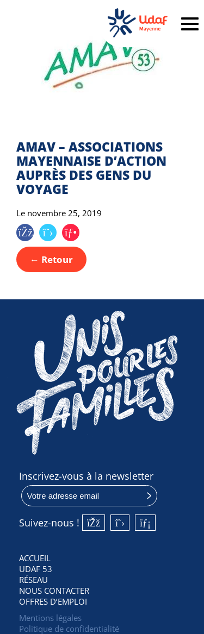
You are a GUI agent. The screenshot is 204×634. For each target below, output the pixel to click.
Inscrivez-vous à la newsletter (86, 475)
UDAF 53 (35, 568)
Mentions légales (50, 617)
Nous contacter (54, 590)
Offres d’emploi (53, 601)
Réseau (33, 579)
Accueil (35, 558)
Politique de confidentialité (69, 628)
